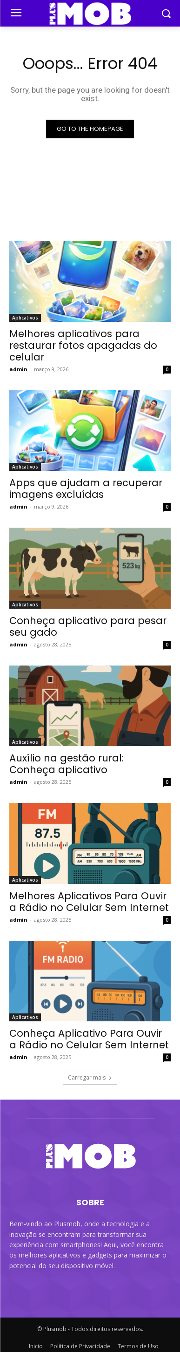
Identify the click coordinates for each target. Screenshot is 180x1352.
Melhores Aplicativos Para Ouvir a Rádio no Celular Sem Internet (89, 901)
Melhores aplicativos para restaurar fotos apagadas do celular (83, 345)
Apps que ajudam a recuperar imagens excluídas (85, 488)
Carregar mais (90, 1077)
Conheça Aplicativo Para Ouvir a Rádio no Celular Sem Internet (89, 1039)
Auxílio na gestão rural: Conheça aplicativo (66, 763)
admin (18, 369)
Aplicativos (25, 317)
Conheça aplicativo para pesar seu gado (88, 626)
